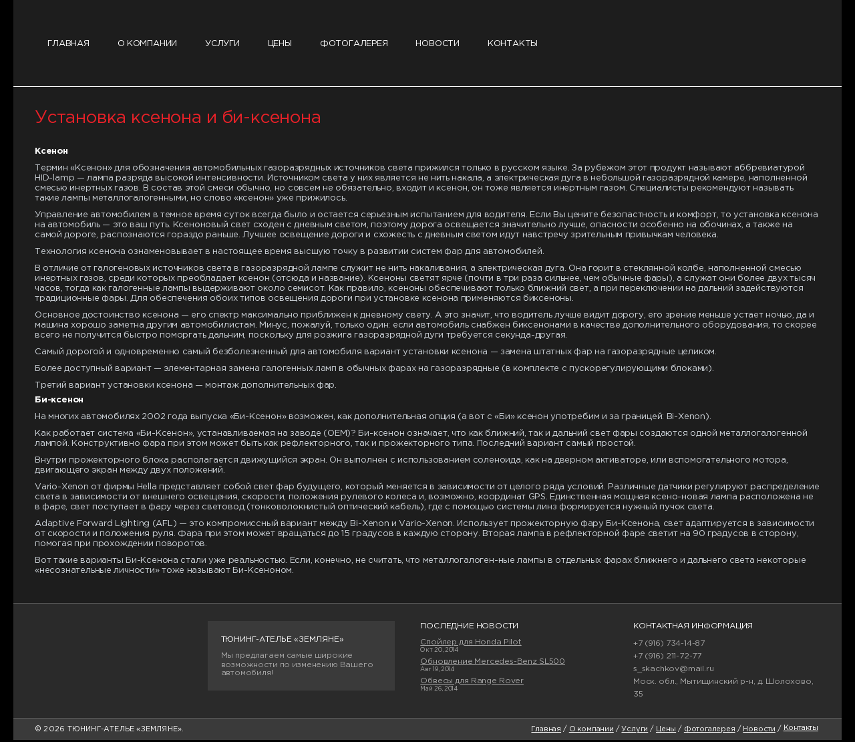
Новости (445, 44)
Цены (284, 44)
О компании (149, 44)
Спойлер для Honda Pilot (470, 643)
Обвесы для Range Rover (472, 682)
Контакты (521, 44)
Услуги (225, 44)
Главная (69, 44)
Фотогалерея (359, 44)
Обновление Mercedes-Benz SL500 (492, 662)
